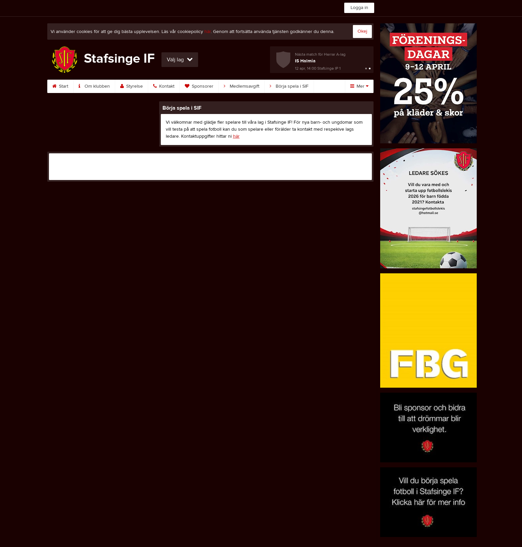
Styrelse (131, 86)
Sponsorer (199, 86)
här (207, 32)
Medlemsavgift (241, 86)
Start (60, 86)
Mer (359, 86)
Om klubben (94, 86)
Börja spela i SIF (289, 86)
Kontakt (163, 86)
